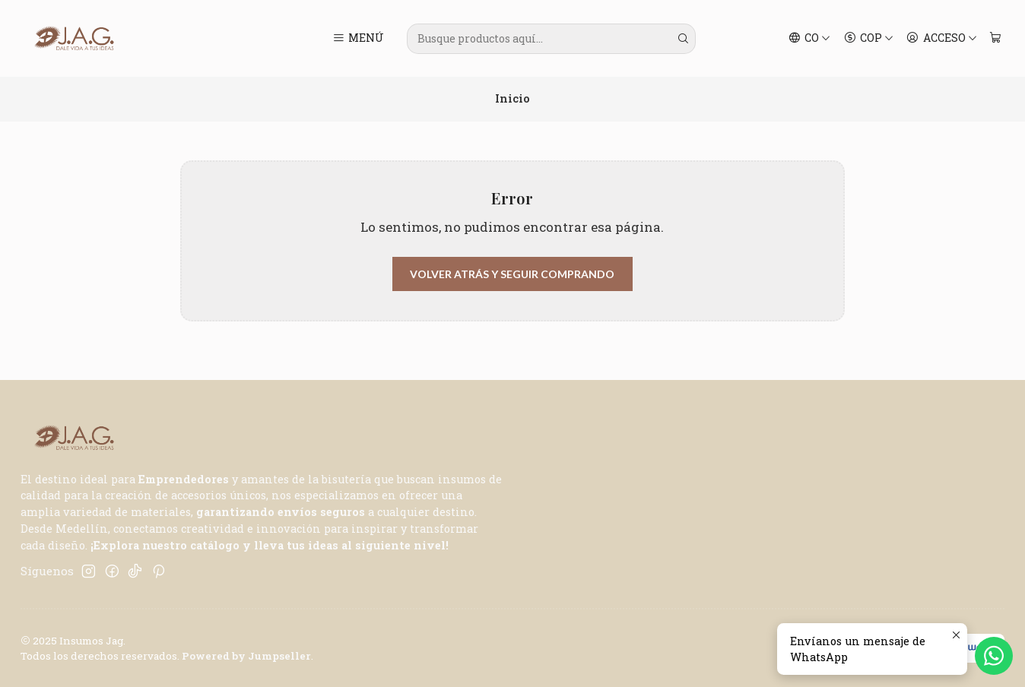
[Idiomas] (810, 38)
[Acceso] (942, 38)
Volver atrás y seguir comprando (512, 274)
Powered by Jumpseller (246, 656)
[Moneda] (868, 38)
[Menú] (358, 38)
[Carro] (994, 38)
